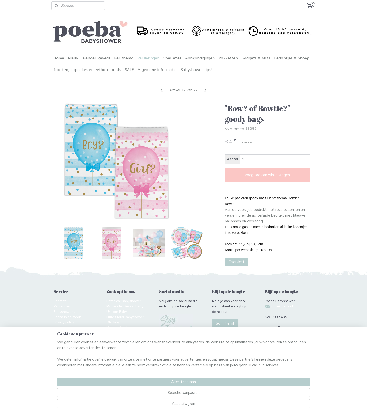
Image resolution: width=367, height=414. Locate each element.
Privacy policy (64, 322)
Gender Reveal (96, 58)
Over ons (60, 333)
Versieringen (148, 58)
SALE (129, 69)
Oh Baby (113, 322)
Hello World (115, 338)
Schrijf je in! (225, 323)
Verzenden (62, 306)
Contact (60, 301)
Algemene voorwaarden (72, 327)
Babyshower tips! (196, 69)
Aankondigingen (200, 58)
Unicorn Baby (116, 311)
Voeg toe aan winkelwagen (267, 174)
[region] (151, 394)
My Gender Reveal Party (124, 306)
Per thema (124, 58)
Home (58, 58)
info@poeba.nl (282, 306)
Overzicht (236, 262)
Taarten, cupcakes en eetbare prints (87, 69)
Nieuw (73, 58)
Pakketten (228, 58)
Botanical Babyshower (123, 301)
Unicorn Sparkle (118, 327)
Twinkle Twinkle (119, 333)
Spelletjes (172, 58)
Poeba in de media (68, 317)
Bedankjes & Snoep (291, 58)
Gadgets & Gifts (256, 58)
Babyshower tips (66, 311)
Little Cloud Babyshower (125, 317)
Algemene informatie (157, 69)
